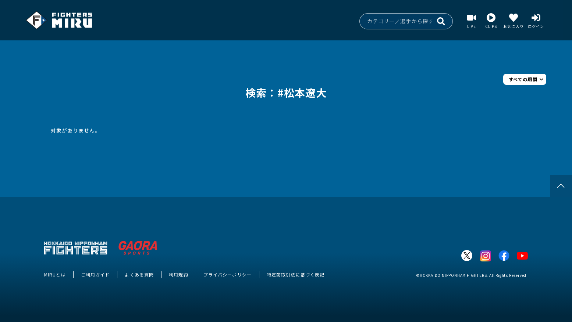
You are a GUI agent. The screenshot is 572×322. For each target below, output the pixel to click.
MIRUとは (55, 274)
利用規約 (178, 274)
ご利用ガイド (95, 274)
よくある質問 (139, 274)
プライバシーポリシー (227, 274)
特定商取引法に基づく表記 (295, 274)
